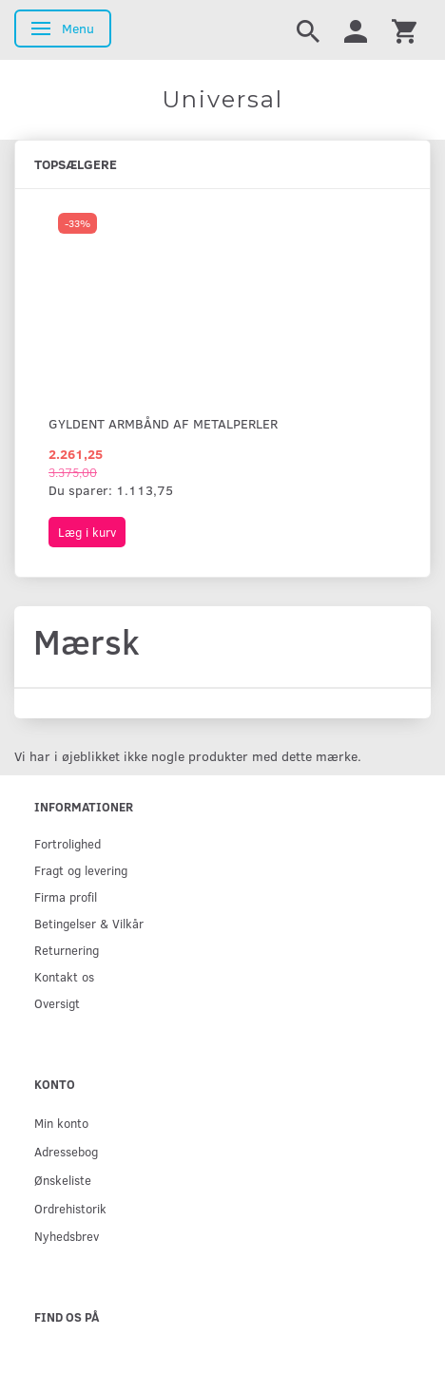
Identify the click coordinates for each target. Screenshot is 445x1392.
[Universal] (222, 100)
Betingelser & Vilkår (89, 923)
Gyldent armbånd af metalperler (163, 423)
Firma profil (65, 896)
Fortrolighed (67, 843)
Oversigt (57, 1003)
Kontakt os (64, 976)
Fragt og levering (80, 870)
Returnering (66, 950)
